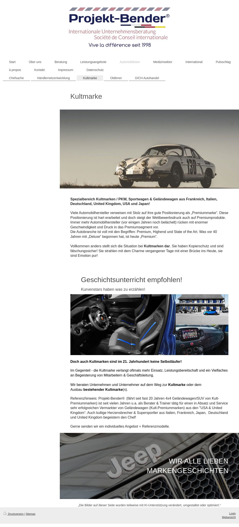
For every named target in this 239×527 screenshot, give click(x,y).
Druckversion (13, 514)
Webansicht (229, 517)
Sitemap (30, 514)
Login (232, 513)
